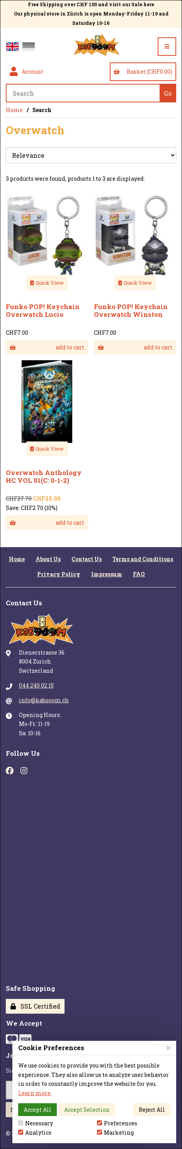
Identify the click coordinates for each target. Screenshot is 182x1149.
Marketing (115, 1132)
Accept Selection (87, 1109)
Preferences (117, 1123)
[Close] (168, 1048)
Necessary (35, 1123)
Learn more (34, 1093)
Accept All (37, 1109)
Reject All (152, 1109)
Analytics (34, 1132)
